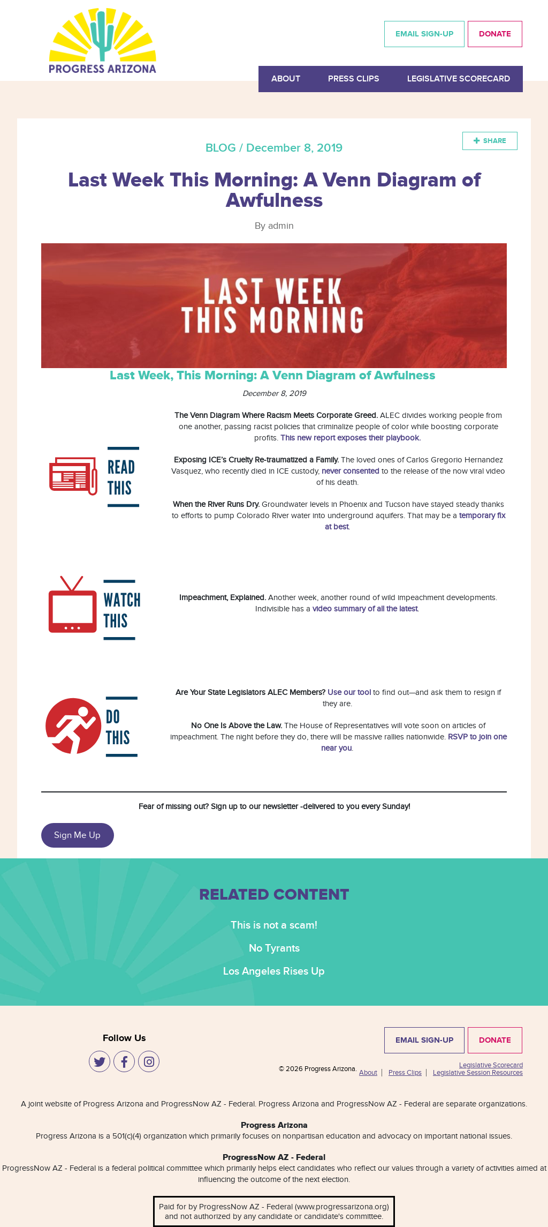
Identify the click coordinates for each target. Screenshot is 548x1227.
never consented (350, 471)
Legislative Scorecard (458, 79)
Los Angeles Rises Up (274, 971)
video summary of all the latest (365, 609)
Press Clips (353, 79)
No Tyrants (274, 948)
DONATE (495, 34)
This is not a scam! (274, 925)
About (285, 79)
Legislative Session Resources (478, 1072)
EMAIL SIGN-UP (424, 34)
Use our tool (349, 692)
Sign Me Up (77, 835)
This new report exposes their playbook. (350, 438)
